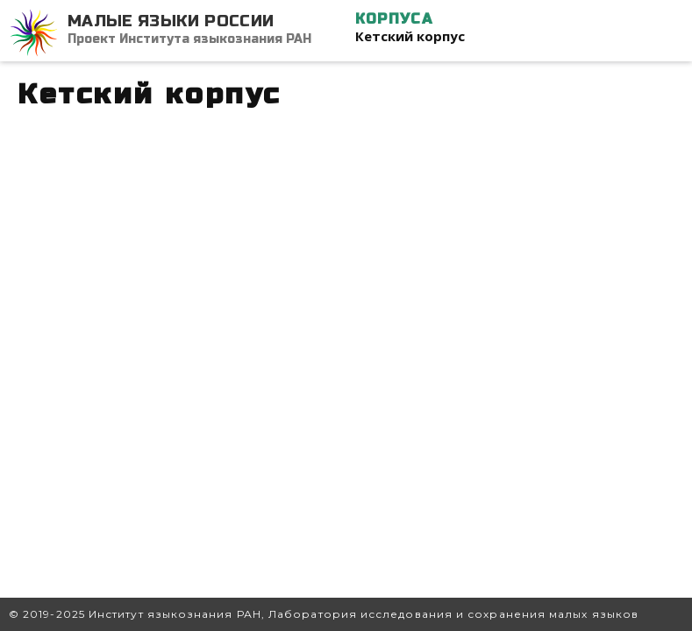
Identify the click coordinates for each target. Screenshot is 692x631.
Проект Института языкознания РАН (189, 39)
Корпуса (393, 19)
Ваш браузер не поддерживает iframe (346, 346)
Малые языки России (171, 21)
